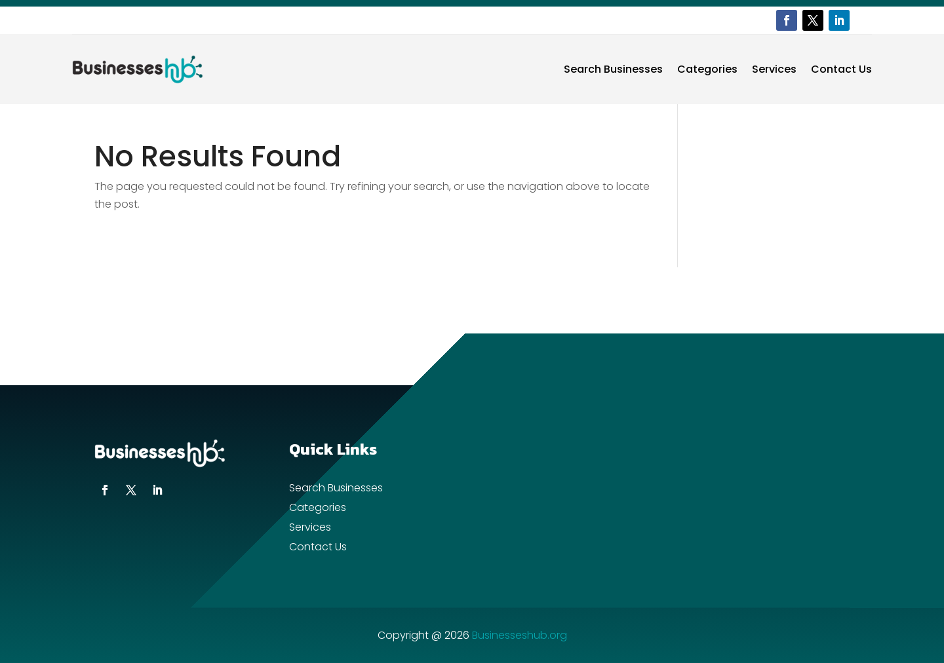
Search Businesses (613, 69)
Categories (707, 69)
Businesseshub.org (519, 635)
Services (774, 69)
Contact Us (841, 69)
